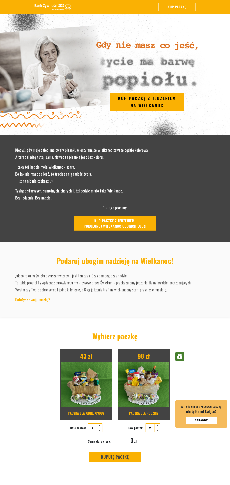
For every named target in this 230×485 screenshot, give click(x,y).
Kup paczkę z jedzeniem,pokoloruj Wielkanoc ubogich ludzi (115, 223)
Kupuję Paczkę (115, 457)
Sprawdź (201, 420)
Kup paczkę (177, 6)
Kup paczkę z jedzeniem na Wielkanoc (147, 101)
